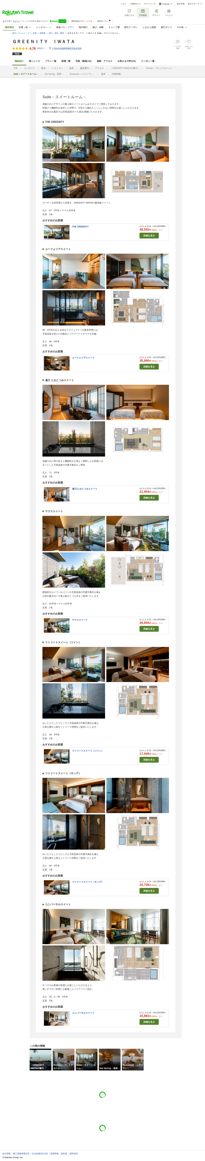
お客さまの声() (127, 61)
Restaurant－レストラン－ (82, 74)
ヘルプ (123, 4)
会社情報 (6, 1153)
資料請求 (74, 1153)
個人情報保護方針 (21, 1153)
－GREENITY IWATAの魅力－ (125, 68)
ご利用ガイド (135, 4)
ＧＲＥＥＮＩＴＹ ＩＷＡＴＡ (43, 41)
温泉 (71, 68)
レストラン (57, 68)
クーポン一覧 (148, 61)
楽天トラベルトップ (20, 33)
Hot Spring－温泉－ (54, 74)
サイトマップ (150, 4)
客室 (43, 68)
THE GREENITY (80, 226)
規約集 (64, 1153)
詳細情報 (116, 74)
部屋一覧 (66, 61)
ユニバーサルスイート (83, 1013)
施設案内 (84, 68)
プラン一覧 (50, 61)
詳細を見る (149, 235)
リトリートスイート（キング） (87, 882)
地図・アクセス (104, 61)
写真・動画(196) (84, 61)
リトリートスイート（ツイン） (87, 750)
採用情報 (54, 1153)
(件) (41, 48)
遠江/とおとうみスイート (84, 488)
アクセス (99, 68)
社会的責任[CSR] (40, 1153)
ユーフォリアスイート (83, 357)
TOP (15, 68)
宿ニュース (34, 61)
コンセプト (29, 68)
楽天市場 (180, 4)
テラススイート (80, 620)
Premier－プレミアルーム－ (159, 68)
